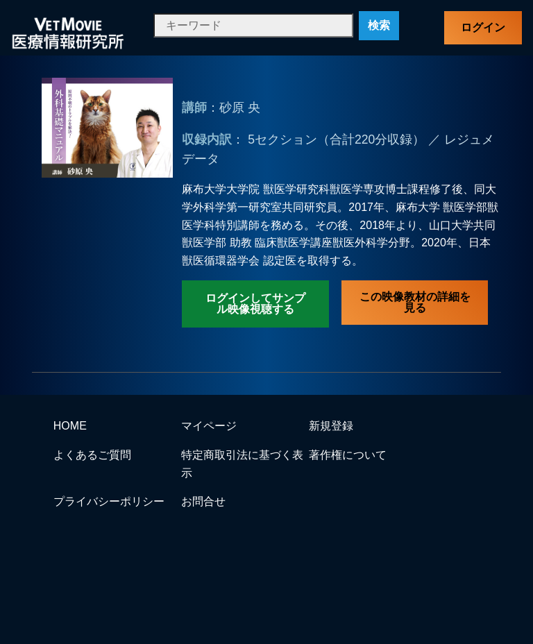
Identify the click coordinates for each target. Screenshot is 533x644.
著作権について (348, 455)
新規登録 (331, 426)
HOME (70, 426)
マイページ (209, 426)
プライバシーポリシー (108, 501)
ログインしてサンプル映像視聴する (255, 303)
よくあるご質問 (92, 455)
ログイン (483, 27)
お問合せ (203, 501)
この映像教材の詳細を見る (415, 302)
